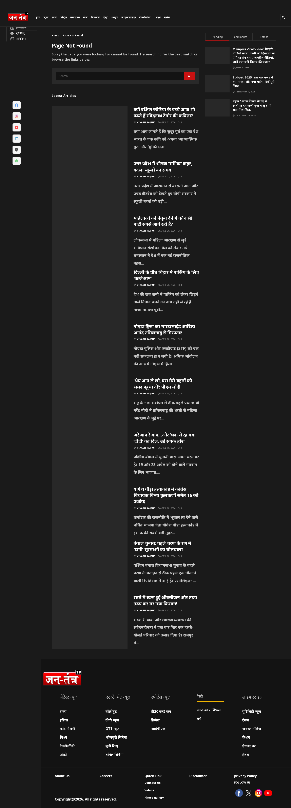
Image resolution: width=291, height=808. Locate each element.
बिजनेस (95, 17)
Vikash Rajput (146, 122)
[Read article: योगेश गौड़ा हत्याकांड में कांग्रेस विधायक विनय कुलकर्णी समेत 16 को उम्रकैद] (90, 513)
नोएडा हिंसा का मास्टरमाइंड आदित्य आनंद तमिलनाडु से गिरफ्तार (164, 329)
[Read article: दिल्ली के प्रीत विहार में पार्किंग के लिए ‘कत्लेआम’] (90, 296)
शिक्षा (158, 17)
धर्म (199, 718)
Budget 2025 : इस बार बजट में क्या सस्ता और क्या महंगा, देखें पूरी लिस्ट (254, 81)
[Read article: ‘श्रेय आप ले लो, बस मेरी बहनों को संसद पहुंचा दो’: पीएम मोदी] (90, 404)
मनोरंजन (75, 17)
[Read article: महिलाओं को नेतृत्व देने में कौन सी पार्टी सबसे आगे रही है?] (90, 242)
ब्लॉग (167, 17)
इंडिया (64, 720)
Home (55, 35)
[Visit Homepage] (20, 17)
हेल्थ (245, 754)
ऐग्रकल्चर (249, 746)
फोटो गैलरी (67, 728)
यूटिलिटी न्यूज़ (251, 711)
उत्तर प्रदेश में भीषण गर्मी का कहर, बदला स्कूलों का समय (163, 166)
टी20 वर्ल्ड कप (161, 711)
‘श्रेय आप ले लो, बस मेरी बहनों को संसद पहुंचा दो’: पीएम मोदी (163, 383)
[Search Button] (283, 17)
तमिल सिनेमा (114, 754)
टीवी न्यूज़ (112, 720)
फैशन (246, 737)
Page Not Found (72, 35)
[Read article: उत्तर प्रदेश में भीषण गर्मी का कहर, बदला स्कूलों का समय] (90, 187)
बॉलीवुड (111, 711)
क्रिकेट (155, 720)
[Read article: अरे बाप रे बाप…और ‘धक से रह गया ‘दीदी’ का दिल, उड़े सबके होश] (90, 459)
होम (38, 17)
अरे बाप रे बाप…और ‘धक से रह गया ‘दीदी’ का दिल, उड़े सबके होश (165, 438)
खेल (85, 17)
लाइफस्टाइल (128, 17)
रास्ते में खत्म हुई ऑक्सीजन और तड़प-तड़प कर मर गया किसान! (166, 600)
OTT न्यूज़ (112, 728)
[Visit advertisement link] (240, 161)
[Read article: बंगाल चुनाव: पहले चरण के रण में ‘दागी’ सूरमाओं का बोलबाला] (90, 567)
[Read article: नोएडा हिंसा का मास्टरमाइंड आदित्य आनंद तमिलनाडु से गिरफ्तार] (90, 350)
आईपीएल (158, 728)
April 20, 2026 (166, 230)
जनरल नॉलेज (251, 728)
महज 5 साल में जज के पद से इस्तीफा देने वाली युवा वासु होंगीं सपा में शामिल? (252, 105)
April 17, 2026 (166, 610)
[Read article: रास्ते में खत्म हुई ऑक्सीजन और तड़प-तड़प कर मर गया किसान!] (90, 621)
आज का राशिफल (209, 709)
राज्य (54, 17)
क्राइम (115, 17)
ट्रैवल (245, 720)
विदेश (63, 17)
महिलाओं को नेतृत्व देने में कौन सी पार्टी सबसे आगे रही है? (163, 221)
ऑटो (63, 754)
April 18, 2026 (166, 339)
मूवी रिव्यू (111, 746)
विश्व (63, 737)
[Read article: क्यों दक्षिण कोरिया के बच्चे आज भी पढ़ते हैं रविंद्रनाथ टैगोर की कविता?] (90, 133)
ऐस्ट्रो (105, 17)
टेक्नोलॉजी (145, 17)
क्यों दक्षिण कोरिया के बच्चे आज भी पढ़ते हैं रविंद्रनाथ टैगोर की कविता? (164, 112)
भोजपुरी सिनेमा (116, 737)
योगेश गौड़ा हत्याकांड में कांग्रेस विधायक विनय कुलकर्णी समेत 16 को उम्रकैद (166, 495)
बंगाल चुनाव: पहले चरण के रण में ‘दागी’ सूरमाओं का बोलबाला (162, 546)
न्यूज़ (45, 17)
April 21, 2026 (166, 122)
